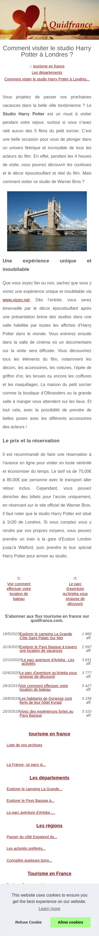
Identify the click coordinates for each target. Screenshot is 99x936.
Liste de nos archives (24, 745)
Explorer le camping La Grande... (34, 789)
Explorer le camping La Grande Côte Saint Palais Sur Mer (46, 636)
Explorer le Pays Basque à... (31, 800)
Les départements (47, 72)
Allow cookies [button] (70, 922)
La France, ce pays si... (26, 764)
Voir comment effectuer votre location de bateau (19, 591)
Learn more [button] (49, 908)
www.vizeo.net (16, 300)
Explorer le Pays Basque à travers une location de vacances (48, 649)
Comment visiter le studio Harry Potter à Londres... (47, 79)
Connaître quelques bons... (29, 860)
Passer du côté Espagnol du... (32, 837)
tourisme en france (48, 66)
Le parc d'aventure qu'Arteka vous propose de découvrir (75, 594)
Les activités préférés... (26, 848)
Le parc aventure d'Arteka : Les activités (48, 662)
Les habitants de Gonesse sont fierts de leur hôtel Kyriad (46, 700)
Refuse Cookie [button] (28, 922)
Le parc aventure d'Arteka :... (31, 812)
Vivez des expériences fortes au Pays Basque (46, 713)
